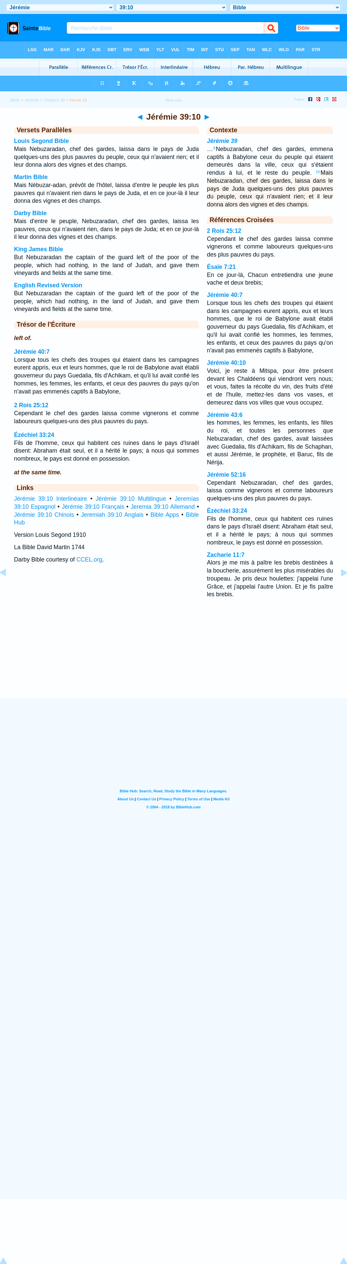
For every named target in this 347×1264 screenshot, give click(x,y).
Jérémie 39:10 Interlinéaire (50, 498)
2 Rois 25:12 (31, 405)
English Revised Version (48, 285)
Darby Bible (30, 213)
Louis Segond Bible (41, 141)
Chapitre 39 (54, 100)
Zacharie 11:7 (225, 554)
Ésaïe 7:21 (221, 267)
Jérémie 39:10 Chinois (44, 514)
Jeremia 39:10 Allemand (163, 506)
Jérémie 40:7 (32, 351)
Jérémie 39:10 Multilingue (131, 498)
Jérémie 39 (222, 141)
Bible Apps (164, 514)
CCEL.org (89, 559)
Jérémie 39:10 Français (93, 506)
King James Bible (38, 249)
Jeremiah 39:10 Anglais (112, 514)
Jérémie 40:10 (226, 362)
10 (318, 172)
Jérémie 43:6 (225, 415)
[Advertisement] (173, 657)
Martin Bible (31, 177)
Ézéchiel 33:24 (34, 435)
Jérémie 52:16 (226, 474)
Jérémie (31, 100)
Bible (14, 100)
